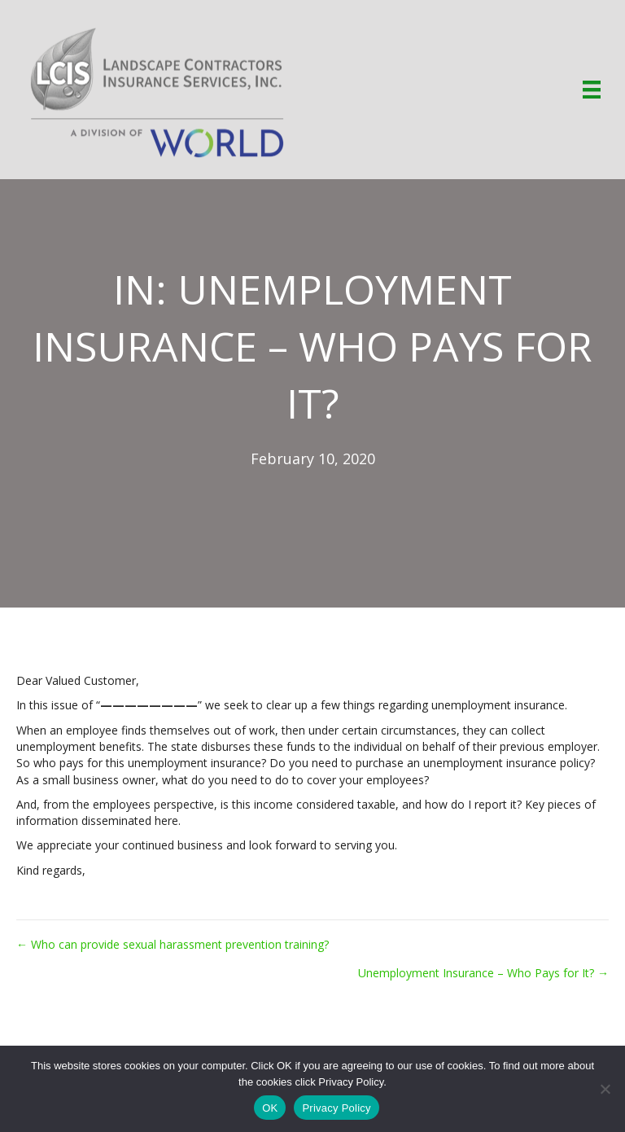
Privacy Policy (336, 1108)
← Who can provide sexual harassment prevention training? (172, 944)
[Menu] (592, 89)
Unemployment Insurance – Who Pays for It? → (483, 973)
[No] (605, 1089)
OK (270, 1108)
